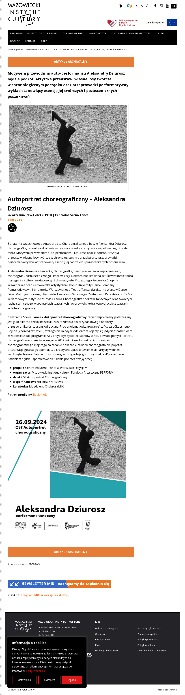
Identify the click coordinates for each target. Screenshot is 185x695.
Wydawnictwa (97, 33)
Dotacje (15, 41)
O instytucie (34, 33)
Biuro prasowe (103, 639)
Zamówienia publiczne (149, 634)
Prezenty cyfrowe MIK (149, 628)
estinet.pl (172, 689)
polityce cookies (35, 671)
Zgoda (72, 680)
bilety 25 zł (15, 220)
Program (16, 33)
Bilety (161, 33)
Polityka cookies (146, 645)
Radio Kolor (41, 395)
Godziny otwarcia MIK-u (107, 650)
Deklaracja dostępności (107, 628)
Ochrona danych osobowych (152, 650)
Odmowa (49, 680)
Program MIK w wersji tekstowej (45, 595)
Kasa (97, 645)
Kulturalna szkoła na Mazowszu (131, 33)
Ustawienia (24, 680)
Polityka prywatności (148, 639)
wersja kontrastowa (123, 7)
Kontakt (30, 41)
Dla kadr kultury (73, 33)
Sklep (43, 41)
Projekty (52, 33)
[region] (47, 662)
